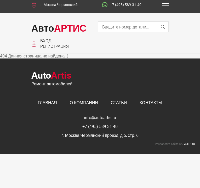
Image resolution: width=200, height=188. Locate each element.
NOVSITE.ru (187, 144)
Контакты (151, 103)
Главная (47, 103)
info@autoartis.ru (100, 117)
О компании (84, 103)
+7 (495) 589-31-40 (121, 5)
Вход (46, 40)
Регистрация (54, 46)
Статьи (119, 103)
